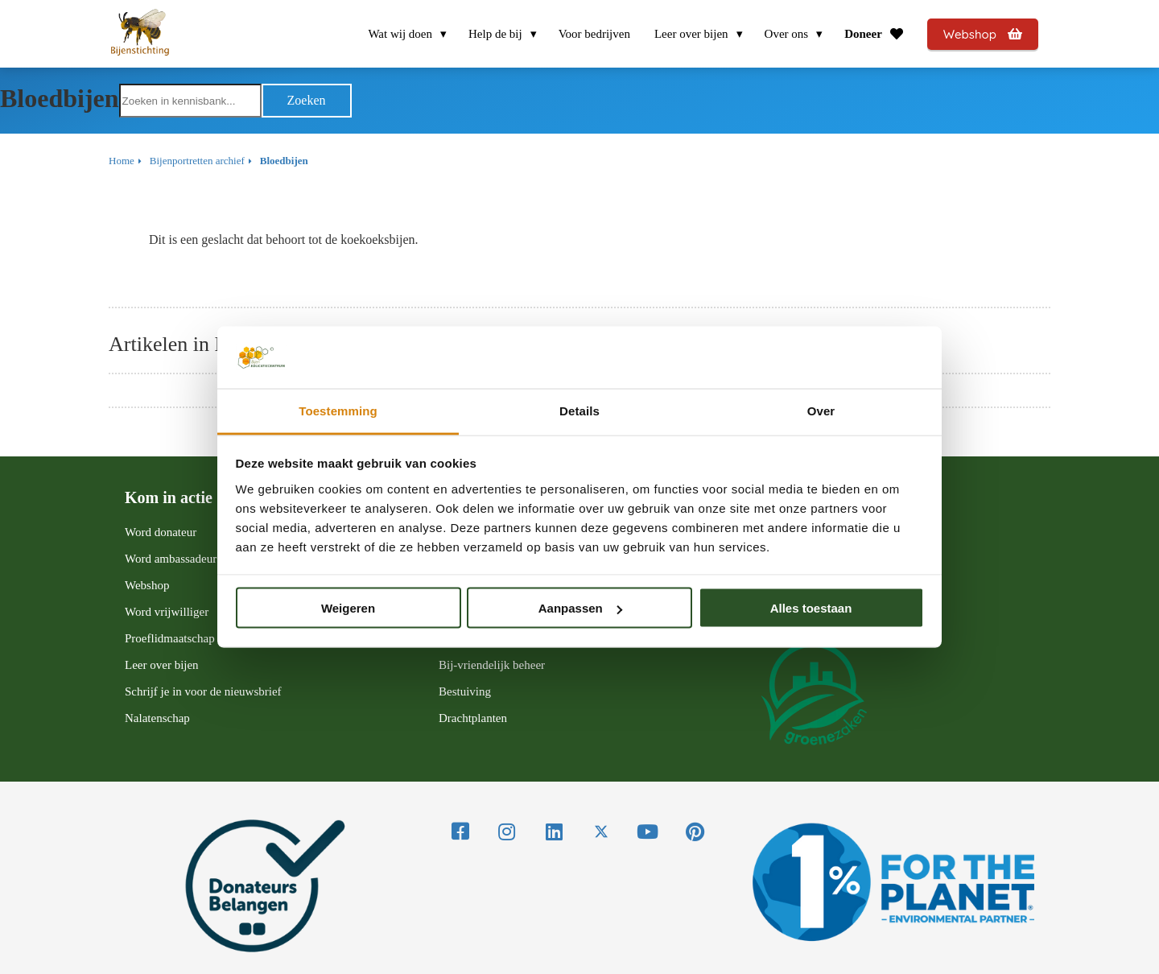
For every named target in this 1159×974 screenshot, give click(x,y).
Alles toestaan (811, 608)
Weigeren (348, 608)
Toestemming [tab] (338, 410)
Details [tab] (579, 410)
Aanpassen (580, 608)
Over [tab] (821, 410)
